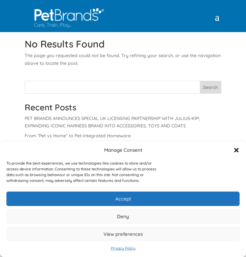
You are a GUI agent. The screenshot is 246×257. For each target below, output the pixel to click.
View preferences (123, 234)
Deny (123, 216)
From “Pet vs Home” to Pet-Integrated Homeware (78, 136)
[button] (236, 150)
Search (210, 87)
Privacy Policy (123, 248)
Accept (123, 199)
